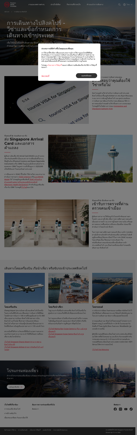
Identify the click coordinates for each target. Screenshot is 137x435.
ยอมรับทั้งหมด (87, 76)
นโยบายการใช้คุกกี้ (54, 65)
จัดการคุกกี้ (45, 76)
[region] (69, 62)
